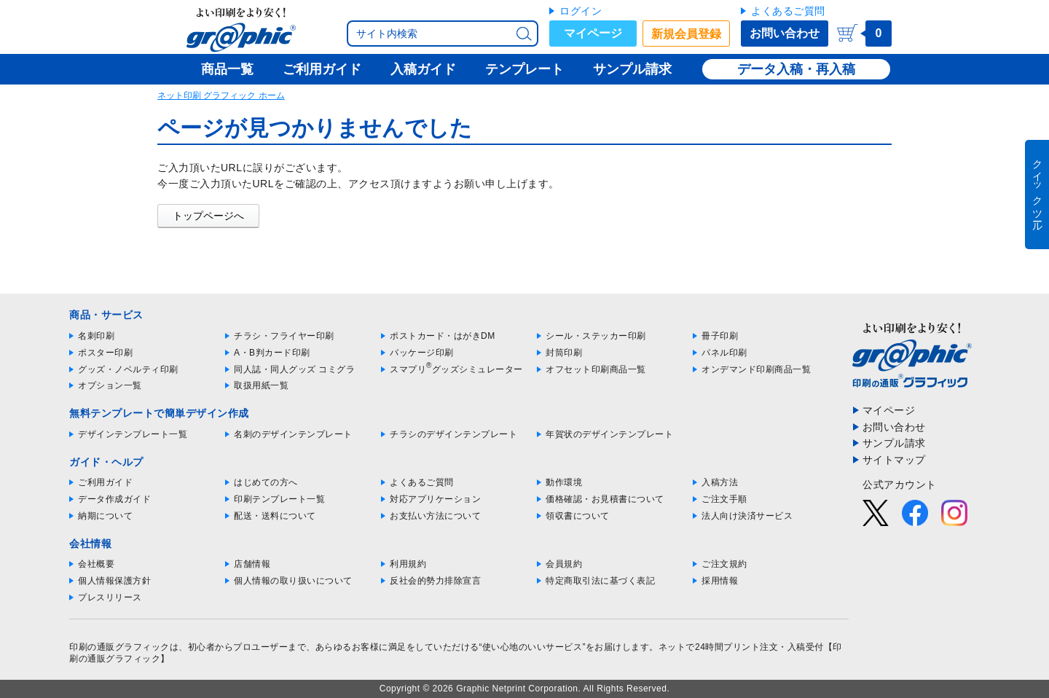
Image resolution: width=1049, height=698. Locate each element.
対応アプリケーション (435, 499)
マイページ (593, 33)
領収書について (578, 516)
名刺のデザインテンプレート (293, 434)
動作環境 (564, 482)
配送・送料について (275, 516)
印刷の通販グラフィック (119, 647)
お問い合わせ (785, 33)
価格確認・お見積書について (605, 499)
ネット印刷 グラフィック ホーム (221, 95)
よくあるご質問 (788, 11)
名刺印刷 (96, 336)
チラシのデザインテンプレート (453, 434)
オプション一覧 (110, 385)
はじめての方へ (266, 482)
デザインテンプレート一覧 (132, 434)
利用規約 (408, 564)
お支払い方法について (435, 516)
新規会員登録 (686, 34)
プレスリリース (110, 597)
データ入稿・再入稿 (796, 69)
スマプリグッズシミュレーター (456, 369)
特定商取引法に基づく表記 (600, 581)
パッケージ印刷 (422, 353)
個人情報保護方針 (114, 581)
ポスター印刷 (105, 353)
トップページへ (208, 215)
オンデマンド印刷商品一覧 (756, 369)
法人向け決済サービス (747, 516)
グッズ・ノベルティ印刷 (128, 369)
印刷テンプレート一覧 (279, 499)
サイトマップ (894, 460)
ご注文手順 (724, 499)
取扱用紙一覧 (261, 385)
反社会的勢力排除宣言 (435, 581)
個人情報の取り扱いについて (293, 581)
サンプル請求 (894, 443)
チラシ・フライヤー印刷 (284, 336)
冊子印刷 (720, 336)
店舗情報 (252, 564)
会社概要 (96, 564)
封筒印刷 (564, 353)
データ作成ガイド (114, 499)
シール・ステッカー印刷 (596, 336)
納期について (105, 516)
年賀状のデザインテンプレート (609, 434)
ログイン (580, 11)
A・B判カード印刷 (272, 353)
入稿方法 (720, 482)
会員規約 (564, 564)
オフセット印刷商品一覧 (596, 369)
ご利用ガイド (105, 482)
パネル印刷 (724, 353)
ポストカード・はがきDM (442, 336)
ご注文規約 (724, 564)
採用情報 (720, 581)
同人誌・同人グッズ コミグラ (294, 369)
